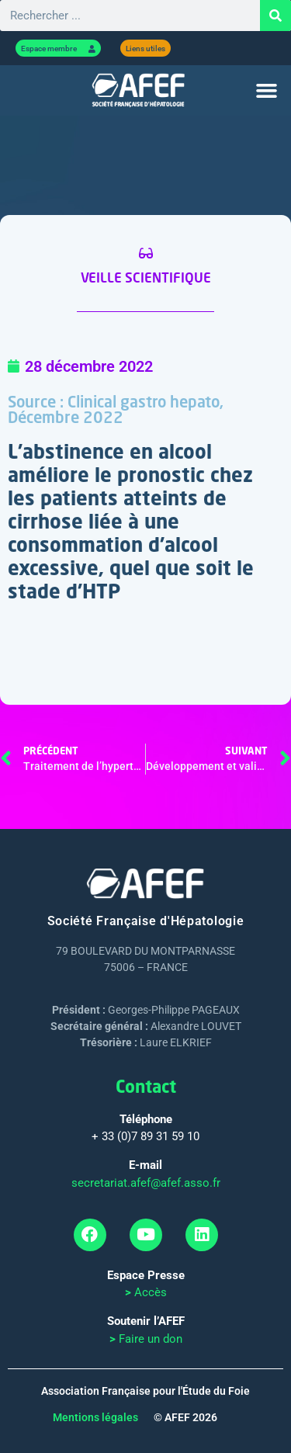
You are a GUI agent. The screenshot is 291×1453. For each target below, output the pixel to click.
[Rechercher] (275, 15)
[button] (267, 91)
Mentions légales (95, 1417)
